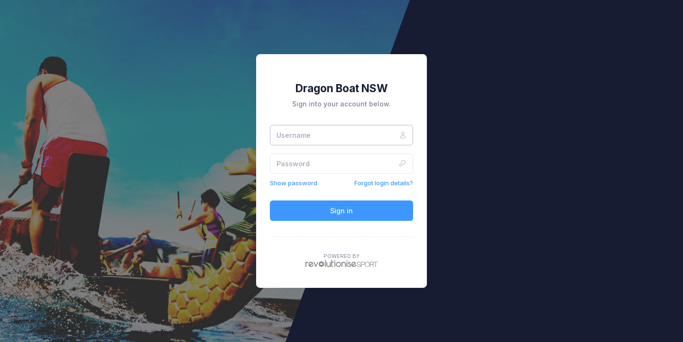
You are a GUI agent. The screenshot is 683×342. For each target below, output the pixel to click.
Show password (293, 183)
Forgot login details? (383, 183)
